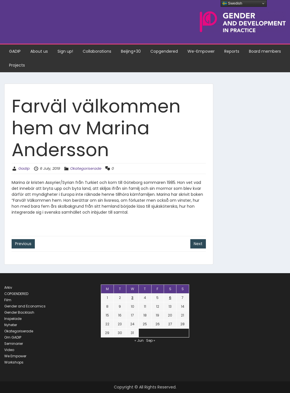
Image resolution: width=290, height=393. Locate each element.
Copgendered (164, 51)
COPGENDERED (16, 293)
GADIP (15, 51)
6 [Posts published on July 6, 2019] (170, 297)
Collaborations (97, 51)
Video (9, 349)
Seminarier (13, 343)
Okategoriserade (85, 168)
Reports (231, 51)
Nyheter (10, 324)
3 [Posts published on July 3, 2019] (132, 297)
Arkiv (8, 287)
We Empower (15, 356)
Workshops (14, 362)
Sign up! (65, 51)
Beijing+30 (131, 51)
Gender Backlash (19, 312)
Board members (265, 51)
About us (39, 51)
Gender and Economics (25, 306)
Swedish (232, 3)
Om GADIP (12, 337)
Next (198, 244)
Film (7, 300)
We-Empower (201, 51)
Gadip (24, 168)
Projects (17, 65)
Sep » (150, 340)
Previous (23, 244)
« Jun (139, 340)
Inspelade (13, 318)
